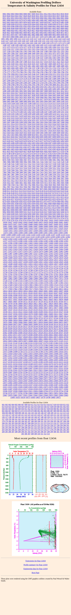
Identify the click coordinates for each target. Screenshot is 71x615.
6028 (21, 137)
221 (3, 425)
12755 (61, 270)
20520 (25, 333)
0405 (37, 20)
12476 (25, 251)
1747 (33, 68)
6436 (17, 149)
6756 (42, 154)
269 (22, 430)
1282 (46, 47)
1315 (4, 49)
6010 (33, 135)
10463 (66, 222)
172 (51, 419)
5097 (54, 101)
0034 (50, 16)
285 (6, 432)
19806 (10, 320)
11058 (35, 231)
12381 (25, 241)
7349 (42, 170)
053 (32, 409)
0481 (62, 22)
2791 (21, 85)
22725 (50, 372)
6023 (66, 135)
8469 (42, 206)
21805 (56, 352)
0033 (46, 16)
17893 (20, 289)
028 (19, 407)
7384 (4, 172)
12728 (35, 268)
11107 (53, 235)
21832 (25, 354)
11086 (30, 233)
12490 (15, 254)
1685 (46, 66)
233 (42, 425)
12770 (30, 272)
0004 (17, 14)
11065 (50, 231)
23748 (66, 391)
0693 (58, 28)
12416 (20, 245)
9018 (50, 210)
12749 (35, 270)
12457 (30, 249)
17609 (30, 287)
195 (55, 421)
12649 (15, 264)
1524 (13, 58)
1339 (13, 51)
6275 (33, 141)
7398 (17, 172)
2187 (50, 78)
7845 (54, 185)
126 (38, 415)
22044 (15, 360)
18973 (45, 306)
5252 (25, 120)
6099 (58, 137)
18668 (66, 299)
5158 (62, 108)
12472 (10, 251)
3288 (4, 91)
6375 (29, 147)
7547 (46, 174)
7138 (66, 162)
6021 (58, 135)
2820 (25, 87)
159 (9, 419)
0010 (37, 14)
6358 (8, 147)
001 (3, 405)
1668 (50, 64)
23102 (25, 383)
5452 (4, 135)
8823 (8, 210)
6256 (29, 141)
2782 (50, 83)
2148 (42, 74)
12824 (25, 277)
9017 (46, 210)
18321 (25, 295)
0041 (66, 16)
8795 (62, 208)
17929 (35, 289)
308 (32, 434)
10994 (66, 226)
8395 (37, 204)
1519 (58, 56)
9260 (50, 212)
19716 (40, 318)
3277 (25, 89)
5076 (37, 99)
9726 (37, 218)
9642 (50, 216)
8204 (25, 197)
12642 (45, 262)
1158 (3, 43)
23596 (5, 391)
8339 (29, 201)
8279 (4, 201)
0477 (50, 22)
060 (55, 409)
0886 (37, 35)
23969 (61, 395)
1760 (21, 70)
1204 (37, 45)
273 (35, 430)
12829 (50, 277)
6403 (13, 149)
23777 (15, 393)
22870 (50, 377)
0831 (50, 31)
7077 (37, 160)
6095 (42, 137)
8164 (37, 193)
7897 (8, 187)
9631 (33, 216)
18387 (10, 297)
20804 (20, 339)
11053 (15, 231)
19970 (66, 320)
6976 (4, 160)
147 (38, 417)
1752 (54, 68)
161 (16, 419)
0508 (8, 24)
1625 (4, 64)
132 (58, 415)
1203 (33, 45)
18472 (50, 297)
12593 (45, 256)
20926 (66, 339)
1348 (46, 51)
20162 (50, 327)
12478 (35, 251)
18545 (66, 297)
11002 (25, 229)
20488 (10, 333)
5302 (37, 122)
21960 (30, 358)
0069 (13, 20)
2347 (29, 83)
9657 (8, 218)
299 (51, 432)
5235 (21, 118)
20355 (40, 331)
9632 (37, 216)
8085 (54, 189)
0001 (4, 14)
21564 (35, 349)
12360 (57, 237)
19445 (10, 316)
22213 (61, 362)
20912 (50, 339)
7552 (58, 174)
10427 (46, 220)
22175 (30, 362)
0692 (54, 28)
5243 (54, 118)
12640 (35, 262)
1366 (13, 53)
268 (19, 430)
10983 (15, 226)
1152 (47, 41)
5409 (13, 131)
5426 (17, 133)
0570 (58, 24)
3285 (58, 89)
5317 (25, 124)
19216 (15, 312)
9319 (17, 216)
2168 (54, 76)
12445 (35, 247)
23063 (50, 381)
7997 (42, 187)
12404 (35, 243)
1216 (50, 45)
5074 (29, 99)
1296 (54, 47)
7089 (17, 162)
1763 (33, 70)
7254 (66, 168)
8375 (50, 201)
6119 (21, 139)
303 (64, 432)
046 (9, 409)
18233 (45, 293)
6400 (4, 149)
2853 (33, 87)
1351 (58, 51)
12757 (66, 270)
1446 (25, 53)
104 (35, 413)
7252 (58, 168)
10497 (50, 224)
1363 (66, 51)
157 (3, 419)
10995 (5, 229)
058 (48, 409)
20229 (25, 329)
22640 (45, 370)
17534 (66, 285)
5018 (21, 93)
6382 (37, 147)
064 (67, 409)
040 (58, 407)
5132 (50, 106)
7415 (42, 172)
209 (32, 423)
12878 (56, 277)
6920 (21, 158)
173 (55, 419)
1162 (19, 43)
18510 (61, 297)
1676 (13, 66)
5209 (50, 114)
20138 (30, 327)
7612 (12, 181)
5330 (13, 126)
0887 (42, 35)
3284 (54, 89)
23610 (25, 391)
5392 (37, 128)
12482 (56, 251)
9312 (66, 214)
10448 (30, 222)
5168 (37, 110)
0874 (4, 35)
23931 (25, 395)
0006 (25, 14)
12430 (10, 247)
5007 (42, 91)
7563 (17, 176)
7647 (62, 181)
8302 (21, 201)
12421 (45, 245)
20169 (56, 327)
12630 (50, 260)
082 (42, 411)
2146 (33, 74)
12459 (40, 249)
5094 (46, 101)
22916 (5, 379)
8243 (37, 199)
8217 (13, 199)
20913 (56, 339)
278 (51, 430)
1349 (50, 51)
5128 (37, 106)
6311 (66, 143)
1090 (66, 37)
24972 (58, 397)
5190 (58, 112)
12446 (40, 247)
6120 (25, 139)
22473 (66, 366)
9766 (37, 220)
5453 (8, 135)
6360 (17, 147)
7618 (29, 181)
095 (6, 413)
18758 (50, 302)
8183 (29, 195)
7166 (13, 166)
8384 (8, 204)
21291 (60, 343)
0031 (37, 16)
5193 (4, 114)
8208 (42, 197)
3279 (33, 89)
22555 (5, 370)
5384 (8, 128)
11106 (48, 235)
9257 (46, 212)
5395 (42, 128)
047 (13, 409)
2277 (46, 81)
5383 (4, 128)
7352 (46, 170)
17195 (40, 281)
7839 (50, 185)
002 (6, 405)
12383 (35, 241)
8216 (8, 199)
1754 (62, 68)
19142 (40, 310)
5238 (33, 118)
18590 (20, 299)
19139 (35, 310)
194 (51, 421)
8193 (54, 195)
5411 (21, 131)
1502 (66, 53)
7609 (66, 179)
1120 (47, 39)
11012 (45, 229)
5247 (4, 120)
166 (32, 419)
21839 (40, 354)
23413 (5, 387)
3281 (42, 89)
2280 (58, 81)
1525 (17, 58)
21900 (50, 356)
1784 (37, 72)
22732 (61, 372)
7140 (8, 164)
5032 (8, 95)
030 (26, 407)
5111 (38, 103)
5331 (17, 126)
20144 (35, 327)
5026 (50, 93)
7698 (66, 183)
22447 (61, 366)
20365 (50, 331)
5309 (66, 122)
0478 (54, 22)
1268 (58, 45)
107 (45, 413)
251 (32, 428)
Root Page (35, 573)
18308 (15, 295)
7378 (58, 170)
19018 (5, 308)
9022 (54, 210)
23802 (30, 393)
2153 (62, 74)
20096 (35, 324)
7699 (4, 185)
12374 (61, 239)
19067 (45, 308)
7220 (33, 168)
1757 (8, 70)
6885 (42, 156)
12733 (50, 268)
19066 (40, 308)
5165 (25, 110)
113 (64, 413)
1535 (33, 58)
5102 (5, 103)
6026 (13, 137)
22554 (66, 368)
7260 (13, 170)
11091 (45, 233)
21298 (5, 345)
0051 (4, 18)
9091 (66, 210)
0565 (37, 24)
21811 (66, 352)
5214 (4, 116)
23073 (5, 383)
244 (9, 428)
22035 (10, 360)
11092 (50, 233)
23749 (5, 393)
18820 (30, 304)
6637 (25, 151)
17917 (30, 289)
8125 (25, 191)
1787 (50, 72)
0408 (50, 20)
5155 (50, 108)
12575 (35, 256)
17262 (50, 281)
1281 (42, 47)
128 (45, 415)
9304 (50, 214)
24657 (38, 397)
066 (6, 411)
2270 (17, 81)
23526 (30, 389)
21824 (15, 354)
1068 (21, 37)
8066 (33, 189)
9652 (66, 216)
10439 (15, 222)
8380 (58, 201)
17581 (20, 287)
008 (26, 405)
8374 (46, 201)
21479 (35, 347)
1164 (27, 43)
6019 (50, 135)
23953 (50, 395)
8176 (8, 195)
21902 (56, 356)
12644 (56, 262)
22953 (25, 379)
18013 (61, 289)
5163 (17, 110)
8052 (21, 189)
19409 (50, 314)
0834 (62, 31)
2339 (62, 81)
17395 (61, 283)
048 (16, 409)
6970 (58, 158)
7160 (62, 164)
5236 (25, 118)
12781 (5, 274)
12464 (61, 249)
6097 (50, 137)
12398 (15, 243)
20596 (45, 335)
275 (42, 430)
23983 (66, 395)
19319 (55, 312)
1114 (23, 39)
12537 (35, 254)
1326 (42, 49)
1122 (56, 39)
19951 (56, 320)
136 (3, 417)
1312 (58, 47)
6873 (8, 156)
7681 (54, 183)
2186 (46, 78)
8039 (8, 189)
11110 (63, 235)
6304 (37, 143)
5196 (17, 114)
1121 (52, 39)
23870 (10, 395)
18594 (25, 299)
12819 (66, 274)
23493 (5, 389)
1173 (64, 43)
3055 (17, 89)
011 (32, 405)
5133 (54, 106)
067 (9, 411)
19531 (30, 316)
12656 (50, 264)
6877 (17, 156)
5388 (21, 128)
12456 (25, 249)
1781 (25, 72)
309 (35, 434)
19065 (35, 308)
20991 (35, 341)
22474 (5, 368)
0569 (54, 24)
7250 (50, 168)
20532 (45, 333)
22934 (15, 379)
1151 (43, 41)
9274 (66, 212)
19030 (10, 308)
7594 (13, 179)
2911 (46, 87)
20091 (30, 324)
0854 (42, 33)
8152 (21, 193)
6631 (4, 151)
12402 (30, 243)
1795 (8, 74)
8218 (17, 199)
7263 (25, 170)
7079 (46, 160)
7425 (50, 172)
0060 (42, 18)
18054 (25, 291)
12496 (25, 254)
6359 (13, 147)
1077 (37, 37)
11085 (25, 233)
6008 (29, 135)
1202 (29, 45)
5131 (46, 106)
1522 (4, 58)
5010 (54, 91)
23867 (5, 395)
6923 (33, 158)
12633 (66, 260)
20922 (61, 339)
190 (38, 421)
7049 (8, 160)
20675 (56, 337)
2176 (21, 78)
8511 (50, 208)
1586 (17, 62)
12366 (20, 239)
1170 (52, 43)
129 (48, 415)
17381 (50, 283)
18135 (20, 293)
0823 (25, 31)
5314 (12, 124)
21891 (45, 356)
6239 (25, 141)
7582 (54, 176)
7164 (4, 166)
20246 (35, 329)
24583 (33, 397)
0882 (33, 35)
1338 (8, 51)
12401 (25, 243)
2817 (13, 87)
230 (32, 425)
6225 (4, 141)
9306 (58, 214)
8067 (37, 189)
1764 (37, 70)
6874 (13, 156)
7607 (62, 179)
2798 (46, 85)
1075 (29, 37)
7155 (42, 164)
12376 (66, 239)
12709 (45, 266)
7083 (62, 160)
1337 (4, 51)
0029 (29, 16)
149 (45, 417)
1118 (39, 39)
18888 (20, 306)
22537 (56, 368)
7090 (21, 162)
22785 (61, 374)
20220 (15, 329)
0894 (58, 35)
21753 (30, 352)
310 (38, 434)
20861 (40, 339)
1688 (58, 66)
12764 (10, 272)
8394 (33, 204)
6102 (66, 137)
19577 (40, 316)
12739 (66, 268)
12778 (56, 272)
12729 (40, 268)
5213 (66, 114)
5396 (46, 128)
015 (45, 405)
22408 (35, 366)
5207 (42, 114)
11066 (55, 231)
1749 (42, 68)
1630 (13, 64)
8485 (13, 208)
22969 (40, 379)
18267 (55, 293)
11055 (25, 231)
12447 (45, 247)
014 (42, 405)
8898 (25, 210)
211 (38, 423)
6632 (8, 151)
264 (6, 430)
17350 (40, 283)
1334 (58, 49)
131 (54, 415)
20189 (5, 329)
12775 (45, 272)
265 (9, 430)
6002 (21, 135)
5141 (21, 108)
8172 (58, 193)
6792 (50, 154)
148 (42, 417)
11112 (3, 237)
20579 (25, 335)
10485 (25, 224)
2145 (29, 74)
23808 (35, 393)
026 (13, 407)
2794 (29, 85)
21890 (40, 356)
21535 (25, 349)
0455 (29, 22)
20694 (61, 337)
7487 (13, 174)
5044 (50, 95)
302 (61, 432)
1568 (8, 60)
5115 (54, 103)
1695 (17, 68)
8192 (50, 195)
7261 (17, 170)
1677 (17, 66)
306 (26, 434)
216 (54, 423)
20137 (25, 327)
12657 (56, 264)
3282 (46, 89)
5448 (54, 133)
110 (55, 413)
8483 (8, 208)
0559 (29, 24)
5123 (17, 106)
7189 (58, 166)
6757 (46, 154)
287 (13, 432)
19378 (30, 314)
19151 (45, 310)
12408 (50, 243)
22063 (30, 360)
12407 (45, 243)
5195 (13, 114)
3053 (8, 89)
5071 (17, 99)
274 (38, 430)
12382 (30, 241)
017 (51, 405)
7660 (17, 183)
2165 (42, 76)
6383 (42, 147)
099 (19, 413)
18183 (35, 293)
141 (19, 417)
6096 (46, 137)
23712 (50, 391)
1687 (54, 66)
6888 (50, 156)
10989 (45, 226)
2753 (37, 83)
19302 (45, 312)
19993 (15, 322)
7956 (25, 187)
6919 (17, 158)
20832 (25, 339)
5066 (66, 97)
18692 (10, 302)
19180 (60, 310)
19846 (25, 320)
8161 (25, 193)
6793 (54, 154)
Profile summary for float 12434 (35, 565)
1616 (37, 62)
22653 (56, 370)
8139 (54, 191)
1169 (47, 43)
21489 (50, 347)
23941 (30, 395)
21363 (30, 345)
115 (3, 415)
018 (54, 405)
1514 (37, 56)
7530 (29, 174)
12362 (67, 237)
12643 (50, 262)
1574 (33, 60)
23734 (60, 391)
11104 (38, 235)
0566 (41, 24)
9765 (33, 220)
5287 (8, 122)
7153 (33, 164)
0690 (46, 28)
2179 (29, 78)
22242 (20, 364)
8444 (8, 206)
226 (19, 425)
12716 (66, 266)
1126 (3, 41)
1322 (29, 49)
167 (35, 419)
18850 (56, 304)
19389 (35, 314)
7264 (29, 170)
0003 (13, 14)
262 (67, 428)
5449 (58, 133)
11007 (35, 229)
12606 (61, 256)
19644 (20, 318)
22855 (45, 377)
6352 (50, 145)
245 (13, 428)
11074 (65, 231)
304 (67, 432)
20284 (66, 329)
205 (19, 423)
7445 (62, 172)
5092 (37, 101)
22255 (35, 364)
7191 (66, 166)
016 (48, 405)
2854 (37, 87)
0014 (54, 14)
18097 (61, 291)
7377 (54, 170)
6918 (13, 158)
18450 (35, 297)
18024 (5, 291)
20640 (35, 337)
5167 (33, 110)
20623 (15, 337)
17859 (10, 289)
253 (38, 428)
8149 (13, 193)
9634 (42, 216)
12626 (30, 260)
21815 (5, 354)
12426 (61, 245)
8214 (66, 197)
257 (51, 428)
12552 (15, 256)
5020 (29, 93)
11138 (37, 237)
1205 (41, 45)
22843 (35, 377)
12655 (45, 264)
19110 (15, 310)
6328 (8, 145)
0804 (62, 28)
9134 (33, 212)
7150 (21, 164)
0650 (21, 28)
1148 (31, 41)
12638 (25, 262)
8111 (8, 191)
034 (38, 407)
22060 (25, 360)
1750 (46, 68)
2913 (54, 87)
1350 (54, 51)
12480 (45, 251)
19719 (45, 318)
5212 (62, 114)
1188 (4, 45)
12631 (56, 260)
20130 (66, 324)
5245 (62, 118)
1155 (60, 41)
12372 (50, 239)
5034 (17, 95)
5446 (46, 133)
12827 (40, 277)
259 (58, 428)
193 (48, 421)
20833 (30, 339)
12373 (56, 239)
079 (32, 411)
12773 (35, 272)
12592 (40, 256)
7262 (21, 170)
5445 (42, 133)
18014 (66, 289)
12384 (40, 241)
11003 (30, 229)
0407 (46, 20)
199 (67, 421)
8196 (62, 195)
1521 (66, 56)
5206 (37, 114)
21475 (30, 347)
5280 (50, 120)
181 (13, 421)
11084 (20, 233)
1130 (19, 41)
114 (67, 413)
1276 (21, 47)
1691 (66, 66)
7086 (8, 162)
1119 (43, 39)
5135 (62, 106)
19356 (15, 314)
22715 (30, 372)
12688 (5, 266)
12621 (5, 260)
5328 (4, 126)
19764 (5, 320)
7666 (33, 183)
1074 (25, 37)
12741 (5, 270)
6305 (42, 143)
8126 (29, 191)
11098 (8, 235)
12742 (10, 270)
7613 (17, 181)
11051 (10, 231)
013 (38, 405)
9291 (17, 214)
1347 (42, 51)
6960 (42, 158)
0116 (17, 20)
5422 (66, 131)
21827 (20, 354)
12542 (50, 254)
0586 (13, 26)
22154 (15, 362)
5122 (13, 106)
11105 (43, 235)
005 (16, 405)
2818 (17, 87)
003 (9, 405)
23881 (15, 395)
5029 (62, 93)
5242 (50, 118)
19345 (5, 314)
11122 (27, 237)
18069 (40, 291)
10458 (50, 222)
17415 (66, 283)
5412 (25, 131)
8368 (33, 201)
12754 (56, 270)
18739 (40, 302)
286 (9, 432)
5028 (58, 93)
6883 (33, 156)
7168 (21, 166)
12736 (61, 268)
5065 (62, 97)
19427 (61, 314)
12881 (5, 279)
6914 (62, 156)
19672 (25, 318)
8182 (25, 195)
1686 (50, 66)
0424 (13, 22)
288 (16, 432)
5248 (8, 120)
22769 (45, 374)
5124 (21, 106)
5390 (29, 128)
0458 (42, 22)
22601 (30, 370)
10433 (56, 220)
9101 (25, 212)
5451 (66, 133)
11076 (5, 233)
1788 (54, 72)
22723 (40, 372)
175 (61, 419)
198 (64, 421)
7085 (4, 162)
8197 (66, 195)
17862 (15, 289)
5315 (17, 124)
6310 (62, 143)
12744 (15, 270)
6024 (4, 137)
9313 (4, 216)
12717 (5, 268)
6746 (66, 151)
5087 (17, 101)
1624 (66, 62)
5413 (29, 131)
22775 (56, 374)
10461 (61, 222)
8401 (46, 204)
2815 (4, 87)
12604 (50, 256)
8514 (54, 208)
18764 (61, 302)
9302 (42, 214)
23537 (40, 389)
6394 (58, 147)
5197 (21, 114)
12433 (20, 247)
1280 (37, 47)
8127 (33, 191)
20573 (20, 335)
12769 (25, 272)
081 (38, 411)
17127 (10, 281)
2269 (13, 81)
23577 (61, 389)
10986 (30, 226)
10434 (61, 220)
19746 (61, 318)
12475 (20, 251)
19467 (15, 316)
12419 (35, 245)
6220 (54, 139)
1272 (4, 47)
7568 (29, 176)
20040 (45, 322)
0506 (66, 22)
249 (26, 428)
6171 (29, 139)
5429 (21, 133)
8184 (33, 195)
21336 (20, 345)
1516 (46, 56)
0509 (13, 24)
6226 (8, 141)
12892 (45, 279)
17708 (50, 287)
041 (61, 407)
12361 (62, 237)
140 (16, 417)
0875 (8, 35)
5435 (33, 133)
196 (58, 421)
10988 (40, 226)
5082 (62, 99)
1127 (7, 41)
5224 (42, 116)
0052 (8, 18)
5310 (4, 124)
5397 (50, 128)
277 (48, 430)
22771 (50, 374)
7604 (50, 179)
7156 (46, 164)
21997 (5, 360)
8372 (42, 201)
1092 (7, 39)
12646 (66, 262)
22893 (61, 377)
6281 (58, 141)
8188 (42, 195)
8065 (29, 189)
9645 (54, 216)
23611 (30, 391)
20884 (45, 339)
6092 (29, 137)
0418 (54, 20)
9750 (54, 218)
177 (67, 419)
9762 (21, 220)
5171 (50, 110)
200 (3, 423)
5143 (29, 108)
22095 (56, 360)
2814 (66, 85)
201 (6, 423)
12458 (35, 249)
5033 (13, 95)
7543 (37, 174)
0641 (54, 26)
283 (67, 430)
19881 (45, 320)
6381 (33, 147)
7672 (46, 183)
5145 (37, 108)
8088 (62, 189)
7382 (66, 170)
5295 (17, 122)
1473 (58, 53)
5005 (33, 91)
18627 (40, 299)
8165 (42, 193)
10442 (20, 222)
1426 (21, 53)
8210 (50, 197)
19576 (35, 316)
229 (29, 425)
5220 (25, 116)
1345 (33, 51)
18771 (66, 302)
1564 (58, 58)
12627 (35, 260)
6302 (29, 143)
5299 (25, 122)
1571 (21, 60)
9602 (25, 216)
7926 (17, 187)
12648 (10, 264)
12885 (25, 279)
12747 (25, 270)
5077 (42, 99)
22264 (45, 364)
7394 (13, 172)
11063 (45, 231)
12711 (50, 266)
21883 (30, 356)
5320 (37, 124)
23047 (25, 381)
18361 (50, 295)
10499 (56, 224)
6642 (46, 151)
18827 (45, 304)
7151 (25, 164)
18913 (25, 306)
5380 (62, 126)
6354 (58, 145)
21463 (20, 347)
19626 (10, 318)
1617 (42, 62)
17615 (35, 287)
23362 (45, 385)
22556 (10, 370)
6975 (66, 158)
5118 (62, 103)
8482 (4, 208)
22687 (10, 372)
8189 (46, 195)
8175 (4, 195)
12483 (61, 251)
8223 (21, 199)
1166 (35, 43)
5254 (29, 120)
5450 (62, 133)
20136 (20, 327)
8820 (4, 210)
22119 (66, 360)
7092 (25, 162)
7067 (25, 160)
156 (67, 417)
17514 (56, 285)
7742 (17, 185)
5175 (66, 110)
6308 (54, 143)
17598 (25, 287)
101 (26, 413)
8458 (25, 206)
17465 (30, 285)
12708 (40, 266)
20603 (56, 335)
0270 (21, 20)
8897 (21, 210)
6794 (58, 154)
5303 (42, 122)
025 (9, 407)
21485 (40, 347)
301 (58, 432)
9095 (13, 212)
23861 (66, 393)
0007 (29, 14)
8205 (29, 197)
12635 (10, 262)
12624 (20, 260)
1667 (46, 64)
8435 (66, 204)
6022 (62, 135)
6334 (17, 145)
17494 (50, 285)
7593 (8, 179)
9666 (25, 218)
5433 (25, 133)
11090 (40, 233)
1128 (11, 41)
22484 (15, 368)
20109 (50, 324)
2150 (50, 74)
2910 (42, 87)
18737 (35, 302)
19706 (35, 318)
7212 (8, 168)
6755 (37, 154)
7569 (33, 176)
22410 (40, 366)
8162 (29, 193)
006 (19, 405)
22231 (10, 364)
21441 (10, 347)
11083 (15, 233)
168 (38, 419)
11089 (35, 233)
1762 (29, 70)
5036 (25, 95)
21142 (15, 343)
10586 (66, 224)
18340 (40, 295)
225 (16, 425)
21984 (56, 358)
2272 (25, 81)
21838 (35, 354)
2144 (25, 74)
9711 (33, 218)
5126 (29, 106)
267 (16, 430)
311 (42, 434)
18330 (35, 295)
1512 (29, 56)
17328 (25, 283)
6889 (54, 156)
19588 (45, 316)
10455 (40, 222)
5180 (21, 112)
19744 (56, 318)
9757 (4, 220)
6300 (21, 143)
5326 (62, 124)
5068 (8, 99)
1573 (29, 60)
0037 (58, 16)
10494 (40, 224)
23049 (30, 381)
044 (3, 409)
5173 (58, 110)
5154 (46, 108)
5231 (4, 118)
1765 (42, 70)
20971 (25, 341)
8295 (17, 201)
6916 (4, 158)
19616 (5, 318)
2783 (54, 83)
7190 (62, 166)
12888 (35, 279)
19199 (5, 312)
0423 (8, 22)
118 (13, 415)
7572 (37, 176)
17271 (66, 281)
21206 (25, 343)
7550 (54, 174)
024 (6, 407)
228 (26, 425)
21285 (50, 343)
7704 (13, 185)
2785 (62, 83)
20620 (10, 337)
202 (9, 423)
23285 (10, 385)
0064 (58, 18)
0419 (58, 20)
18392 (15, 297)
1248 (54, 45)
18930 (35, 306)
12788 (40, 274)
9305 (54, 214)
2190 (62, 78)
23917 (20, 395)
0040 (62, 16)
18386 (5, 297)
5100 (62, 101)
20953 (10, 341)
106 (42, 413)
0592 (25, 26)
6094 (37, 137)
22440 (50, 366)
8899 (29, 210)
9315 (8, 216)
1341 (21, 51)
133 (61, 415)
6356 (66, 145)
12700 (20, 266)
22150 (10, 362)
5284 (66, 120)
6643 (50, 151)
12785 (25, 274)
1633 (25, 64)
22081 (45, 360)
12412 (5, 245)
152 (55, 417)
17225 (45, 281)
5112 (42, 103)
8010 (58, 187)
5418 (50, 131)
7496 (17, 174)
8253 (54, 199)
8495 (25, 208)
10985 (25, 226)
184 (22, 421)
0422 (4, 22)
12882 (10, 279)
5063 (54, 97)
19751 (66, 318)
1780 (21, 72)
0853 (37, 33)
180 (9, 421)
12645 (61, 262)
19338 (66, 312)
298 (48, 432)
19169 (50, 310)
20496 (20, 333)
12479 (40, 251)
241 (67, 425)
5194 (8, 114)
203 (13, 423)
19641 (15, 318)
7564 (21, 176)
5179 (17, 112)
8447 (13, 206)
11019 (65, 229)
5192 (66, 112)
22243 (25, 364)
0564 (33, 24)
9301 (37, 214)
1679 (25, 66)
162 (19, 419)
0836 (4, 33)
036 (45, 407)
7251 (54, 168)
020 (61, 405)
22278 (61, 364)
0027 (21, 16)
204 (16, 423)
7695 (62, 183)
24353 (18, 397)
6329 (13, 145)
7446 (66, 172)
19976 (5, 322)
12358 (52, 237)
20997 (40, 341)
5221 (29, 116)
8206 (33, 197)
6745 (62, 151)
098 (16, 413)
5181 (25, 112)
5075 (33, 99)
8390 (17, 204)
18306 (10, 295)
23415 (10, 387)
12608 (5, 258)
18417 (25, 297)
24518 (23, 397)
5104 (13, 103)
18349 (45, 295)
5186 (42, 112)
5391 (33, 128)
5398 (54, 128)
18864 (10, 306)
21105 (61, 341)
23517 (25, 389)
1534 (29, 58)
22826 (20, 377)
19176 (55, 310)
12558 (20, 256)
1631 (17, 64)
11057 (30, 231)
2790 (17, 85)
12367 (25, 239)
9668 (29, 218)
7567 (25, 176)
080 (35, 411)
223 (9, 425)
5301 (33, 122)
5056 (29, 97)
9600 (21, 216)
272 (32, 430)
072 (19, 411)
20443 (66, 331)
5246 (66, 118)
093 (67, 411)
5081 (58, 99)
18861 (66, 304)
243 (6, 428)
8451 (21, 206)
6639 (33, 151)
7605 (54, 179)
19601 (56, 316)
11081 (10, 233)
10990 (50, 226)
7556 (66, 174)
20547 (61, 333)
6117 (17, 139)
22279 (66, 364)
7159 (58, 164)
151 (51, 417)
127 (41, 415)
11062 (40, 231)
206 (22, 423)
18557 (10, 299)
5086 (13, 101)
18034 (15, 291)
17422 (5, 285)
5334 (29, 126)
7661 (21, 183)
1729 (25, 68)
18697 (15, 302)
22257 (40, 364)
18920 (30, 306)
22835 (30, 377)
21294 (65, 343)
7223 (46, 168)
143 (26, 417)
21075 (56, 341)
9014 (42, 210)
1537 (42, 58)
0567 (46, 24)
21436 (5, 347)
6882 (29, 156)
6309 (58, 143)
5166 (29, 110)
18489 (56, 297)
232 (38, 425)
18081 (45, 291)
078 (29, 411)
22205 (50, 362)
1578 (50, 60)
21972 (40, 358)
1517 (50, 56)
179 (6, 421)
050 (22, 409)
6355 (62, 145)
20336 (25, 331)
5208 (46, 114)
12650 (20, 264)
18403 (20, 297)
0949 (62, 35)
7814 (37, 185)
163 (22, 419)
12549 (66, 254)
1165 (31, 43)
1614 (29, 62)
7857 (66, 185)
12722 (10, 268)
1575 (37, 60)
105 (39, 413)
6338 (33, 145)
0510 (17, 24)
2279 (54, 81)
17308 (10, 283)
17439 (25, 285)
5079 (50, 99)
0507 (4, 24)
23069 (56, 381)
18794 (10, 304)
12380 (20, 241)
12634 (5, 262)
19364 (25, 314)
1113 (19, 39)
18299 (5, 295)
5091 (33, 101)
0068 (8, 20)
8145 (4, 193)
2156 (8, 76)
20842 (35, 339)
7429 (58, 172)
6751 (21, 154)
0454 (25, 22)
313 (48, 434)
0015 (58, 14)
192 (45, 421)
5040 (42, 95)
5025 (46, 93)
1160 (11, 43)
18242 (50, 293)
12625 (25, 260)
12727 (30, 268)
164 (26, 419)
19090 (66, 308)
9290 (13, 214)
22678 (5, 372)
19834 (15, 320)
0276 (25, 20)
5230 (66, 116)
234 (45, 425)
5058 (37, 97)
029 (22, 407)
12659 (66, 264)
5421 (62, 131)
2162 (29, 76)
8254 (58, 199)
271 (29, 430)
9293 (21, 214)
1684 (42, 66)
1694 (13, 68)
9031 (58, 210)
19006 (56, 306)
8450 (17, 206)
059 (51, 409)
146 (35, 417)
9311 (62, 214)
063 (64, 409)
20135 (15, 327)
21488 (45, 347)
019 (58, 405)
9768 (41, 220)
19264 (25, 312)
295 (38, 432)
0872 (62, 33)
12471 (5, 251)
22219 (5, 364)
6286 (13, 143)
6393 (54, 147)
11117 (13, 237)
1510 (21, 56)
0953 (66, 35)
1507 (13, 56)
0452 (17, 22)
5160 (4, 110)
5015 (8, 93)
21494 (56, 347)
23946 (45, 395)
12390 (61, 241)
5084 (4, 101)
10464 (5, 224)
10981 (5, 226)
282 (64, 430)
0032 (42, 16)
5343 (37, 126)
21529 (20, 349)
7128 (62, 162)
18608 (35, 299)
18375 (66, 295)
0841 (21, 33)
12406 (40, 243)
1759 (17, 70)
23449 (25, 387)
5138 (8, 108)
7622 (41, 181)
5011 (58, 91)
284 (3, 432)
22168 (25, 362)
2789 (13, 85)
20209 (10, 329)
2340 (66, 81)
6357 (4, 147)
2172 (4, 78)
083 (45, 411)
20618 (66, 335)
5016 (13, 93)
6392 (50, 147)
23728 (55, 391)
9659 (13, 218)
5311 (8, 124)
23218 (66, 383)
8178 (13, 195)
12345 (42, 237)
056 (42, 409)
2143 (21, 74)
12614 (35, 258)
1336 (66, 49)
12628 (40, 260)
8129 (37, 191)
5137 (4, 108)
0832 (54, 31)
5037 (29, 95)
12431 (15, 247)
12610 (15, 258)
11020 (5, 231)
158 (6, 419)
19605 (61, 316)
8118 (12, 191)
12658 (61, 264)
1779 (17, 72)
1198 (12, 45)
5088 (21, 101)
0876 (13, 35)
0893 (54, 35)
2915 (62, 87)
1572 (25, 60)
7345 (37, 170)
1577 (46, 60)
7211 (4, 168)
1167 (39, 43)
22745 (15, 374)
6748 (8, 154)
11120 (22, 237)
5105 (17, 103)
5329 (8, 126)
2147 (37, 74)
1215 (46, 45)
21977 (50, 358)
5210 (54, 114)
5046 (58, 95)
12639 (30, 262)
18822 (40, 304)
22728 (56, 372)
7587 (66, 176)
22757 (35, 374)
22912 (66, 377)
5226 (50, 116)
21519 (10, 349)
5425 (13, 133)
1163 (23, 43)
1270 (62, 45)
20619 (5, 337)
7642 (58, 181)
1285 (50, 47)
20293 (5, 331)
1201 (25, 45)
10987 (35, 226)
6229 (21, 141)
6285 (8, 143)
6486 (33, 149)
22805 (10, 377)
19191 (66, 310)
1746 (29, 68)
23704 (45, 391)
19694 (30, 318)
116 (6, 415)
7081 (54, 160)
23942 (35, 395)
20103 (40, 324)
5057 (33, 97)
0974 (4, 37)
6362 (25, 147)
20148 (40, 327)
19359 (20, 314)
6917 (8, 158)
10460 (56, 222)
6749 (13, 154)
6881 (25, 156)
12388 (56, 241)
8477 (58, 206)
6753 (29, 154)
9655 (4, 218)
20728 (15, 339)
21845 (50, 354)
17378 (45, 283)
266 (13, 430)
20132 (5, 327)
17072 (61, 279)
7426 (54, 172)
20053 (60, 322)
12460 (45, 249)
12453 (10, 249)
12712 (55, 266)
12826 (35, 277)
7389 (8, 172)
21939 (15, 358)
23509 (15, 389)
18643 (50, 299)
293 (32, 432)
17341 (35, 283)
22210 (56, 362)
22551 (61, 368)
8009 (54, 187)
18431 (30, 297)
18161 (25, 293)
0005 (21, 14)
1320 (21, 49)
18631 (45, 299)
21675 (5, 352)
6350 (46, 145)
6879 (21, 156)
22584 (25, 370)
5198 (25, 114)
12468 (66, 249)
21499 (61, 347)
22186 (40, 362)
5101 (66, 101)
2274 (33, 81)
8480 (62, 206)
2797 (42, 85)
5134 (58, 106)
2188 (54, 78)
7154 (37, 164)
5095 (50, 101)
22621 (40, 370)
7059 (17, 160)
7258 (8, 170)
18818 (25, 304)
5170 (46, 110)
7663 (25, 183)
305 (22, 434)
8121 (17, 191)
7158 (54, 164)
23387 (56, 385)
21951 (25, 358)
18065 (35, 291)
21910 (66, 356)
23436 (20, 387)
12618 (55, 258)
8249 (46, 199)
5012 (62, 91)
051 (26, 409)
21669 (61, 349)
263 (3, 430)
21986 (61, 358)
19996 (20, 322)
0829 (42, 31)
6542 (50, 149)
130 (51, 415)
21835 (30, 354)
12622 (10, 260)
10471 (15, 224)
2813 (62, 85)
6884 (37, 156)
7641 (54, 181)
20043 (50, 322)
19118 (20, 310)
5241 (46, 118)
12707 (35, 266)
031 (29, 407)
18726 (30, 302)
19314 (50, 312)
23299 (15, 385)
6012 (41, 135)
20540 (56, 333)
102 (29, 413)
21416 (55, 345)
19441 (66, 314)
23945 (40, 395)
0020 (8, 16)
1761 (25, 70)
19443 (5, 316)
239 (61, 425)
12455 (20, 249)
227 (22, 425)
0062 (50, 18)
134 (64, 415)
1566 (66, 58)
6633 (13, 151)
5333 (25, 126)
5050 (8, 97)
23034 (20, 381)
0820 (13, 31)
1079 (46, 37)
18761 (56, 302)
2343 (13, 83)
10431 (51, 220)
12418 (30, 245)
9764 (29, 220)
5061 (46, 97)
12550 (5, 256)
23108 (30, 383)
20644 (40, 337)
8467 (37, 206)
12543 (56, 254)
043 (67, 407)
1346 (37, 51)
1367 (17, 53)
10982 (10, 226)
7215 (21, 168)
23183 (50, 383)
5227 (54, 116)
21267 (40, 343)
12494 (20, 254)
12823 (20, 277)
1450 (37, 53)
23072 (66, 381)
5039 (37, 95)
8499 (37, 208)
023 (3, 407)
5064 (58, 97)
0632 (42, 26)
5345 (42, 126)
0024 (13, 16)
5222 (33, 116)
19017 (66, 306)
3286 (62, 89)
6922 (29, 158)
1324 (37, 49)
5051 (13, 97)
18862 (5, 306)
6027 (17, 137)
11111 (67, 235)
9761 (17, 220)
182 (16, 421)
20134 (10, 327)
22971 (45, 379)
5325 (58, 124)
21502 (5, 349)
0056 (25, 18)
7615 (25, 181)
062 (61, 409)
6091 (25, 137)
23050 (35, 381)
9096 (17, 212)
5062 (50, 97)
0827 (33, 31)
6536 (42, 149)
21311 (15, 345)
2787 (4, 85)
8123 (21, 191)
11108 (58, 235)
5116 (58, 103)
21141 (10, 343)
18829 (50, 304)
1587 (21, 62)
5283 (62, 120)
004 (13, 405)
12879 (61, 277)
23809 (40, 393)
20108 (45, 324)
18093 (56, 291)
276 (45, 430)
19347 (10, 314)
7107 (50, 162)
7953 (21, 187)
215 (51, 423)
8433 (62, 204)
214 (48, 423)
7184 (37, 166)
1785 (42, 72)
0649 (17, 28)
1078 (42, 37)
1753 (58, 68)
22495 (20, 368)
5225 (46, 116)
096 (10, 413)
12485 (5, 254)
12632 (61, 260)
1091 (3, 39)
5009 (50, 91)
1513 (33, 56)
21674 (66, 349)
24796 (48, 397)
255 (45, 428)
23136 (40, 383)
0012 (46, 14)
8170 (54, 193)
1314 (66, 47)
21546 (30, 349)
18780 (5, 304)
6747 (4, 154)
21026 (45, 341)
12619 (60, 258)
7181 (25, 166)
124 (32, 415)
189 (35, 421)
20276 (61, 329)
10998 (20, 229)
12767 (15, 272)
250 (29, 428)
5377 (54, 126)
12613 (30, 258)
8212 (58, 197)
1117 (35, 39)
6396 (62, 147)
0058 (33, 18)
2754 (42, 83)
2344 (17, 83)
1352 (62, 51)
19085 (61, 308)
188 (32, 421)
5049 (4, 97)
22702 (20, 372)
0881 (29, 35)
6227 (13, 141)
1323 (33, 49)
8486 (17, 208)
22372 (25, 366)
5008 (46, 91)
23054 (40, 381)
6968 (54, 158)
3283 (50, 89)
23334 (25, 385)
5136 (66, 106)
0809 (8, 31)
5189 (54, 112)
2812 (58, 85)
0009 (33, 14)
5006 (37, 91)
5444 (37, 133)
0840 (17, 33)
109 (51, 413)
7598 (29, 179)
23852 (56, 393)
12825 (30, 277)
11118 (18, 237)
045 (6, 409)
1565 (62, 58)
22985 (66, 379)
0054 (17, 18)
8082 (50, 189)
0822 (21, 31)
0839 (13, 33)
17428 (10, 285)
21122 (5, 343)
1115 (27, 39)
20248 (40, 329)
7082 (58, 160)
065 (3, 411)
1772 (66, 70)
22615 (35, 370)
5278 (42, 120)
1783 (33, 72)
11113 (8, 237)
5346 (46, 126)
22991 (5, 381)
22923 (10, 379)
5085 (8, 101)
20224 (20, 329)
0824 (29, 31)
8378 (54, 201)
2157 (13, 76)
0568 (50, 24)
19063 (30, 308)
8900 (33, 210)
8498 (33, 208)
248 (22, 428)
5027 (54, 93)
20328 (10, 331)
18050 (20, 291)
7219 (29, 168)
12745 (20, 270)
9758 (8, 220)
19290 (35, 312)
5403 (8, 131)
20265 (45, 329)
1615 (33, 62)
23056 (45, 381)
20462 (5, 333)
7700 (8, 185)
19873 (30, 320)
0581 (66, 24)
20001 (25, 322)
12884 (20, 279)
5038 (33, 95)
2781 (46, 83)
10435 (66, 220)
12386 (50, 241)
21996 (66, 358)
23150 (45, 383)
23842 (45, 393)
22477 (10, 368)
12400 (20, 243)
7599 (33, 179)
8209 (46, 197)
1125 (68, 39)
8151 (17, 193)
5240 (42, 118)
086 (48, 411)
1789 (58, 72)
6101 (62, 137)
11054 (20, 231)
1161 (15, 43)
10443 (25, 222)
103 (32, 413)
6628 (58, 149)
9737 (41, 218)
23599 (15, 391)
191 (42, 421)
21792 (45, 352)
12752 (50, 270)
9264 (54, 212)
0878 (21, 35)
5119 (66, 103)
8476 (54, 206)
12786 (30, 274)
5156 (54, 108)
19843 (20, 320)
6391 (46, 147)
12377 (5, 241)
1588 (25, 62)
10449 (35, 222)
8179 (17, 195)
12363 (5, 239)
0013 (50, 14)
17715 (56, 287)
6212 (41, 139)
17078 (66, 279)
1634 (29, 64)
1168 (43, 43)
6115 (12, 139)
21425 (60, 345)
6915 (66, 156)
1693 (8, 68)
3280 (37, 89)
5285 (4, 122)
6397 (66, 147)
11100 (18, 235)
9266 (62, 212)
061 (58, 409)
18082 (50, 291)
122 (25, 415)
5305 (50, 122)
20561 (5, 335)
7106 (46, 162)
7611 (8, 181)
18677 (5, 302)
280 (58, 430)
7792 (29, 185)
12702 (30, 266)
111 (58, 413)
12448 (50, 247)
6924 (37, 158)
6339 (37, 145)
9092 (4, 212)
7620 (37, 181)
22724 (45, 372)
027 (16, 407)
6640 (37, 151)
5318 (29, 124)
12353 (47, 237)
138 (9, 417)
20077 (20, 324)
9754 (62, 218)
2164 (37, 76)
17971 (45, 289)
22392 (30, 366)
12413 (10, 245)
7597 (25, 179)
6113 (8, 139)
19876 (40, 320)
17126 (5, 281)
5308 (62, 122)
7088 (13, 162)
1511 (25, 56)
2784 (58, 83)
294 (35, 432)
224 (13, 425)
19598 (50, 316)
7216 (25, 168)
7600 (37, 179)
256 (48, 428)
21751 (25, 352)
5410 (17, 131)
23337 (30, 385)
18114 (15, 293)
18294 (66, 293)
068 (13, 411)
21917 (5, 358)
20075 (15, 324)
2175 (17, 78)
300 (55, 432)
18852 (61, 304)
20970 (20, 341)
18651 (56, 299)
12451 (66, 247)
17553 (10, 287)
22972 (50, 379)
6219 (50, 139)
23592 (66, 389)
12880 (66, 277)
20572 (15, 335)
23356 (40, 385)
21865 (5, 356)
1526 (21, 58)
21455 (15, 347)
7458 (4, 174)
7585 (58, 176)
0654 (33, 28)
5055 (25, 97)
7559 (13, 176)
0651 (25, 28)
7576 (46, 176)
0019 (4, 16)
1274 (13, 47)
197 (61, 421)
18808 (20, 304)
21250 (35, 343)
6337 (29, 145)
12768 (20, 272)
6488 (37, 149)
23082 (10, 383)
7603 (46, 179)
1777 (8, 72)
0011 (41, 14)
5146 (42, 108)
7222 (41, 168)
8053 (25, 189)
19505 (20, 316)
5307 (58, 122)
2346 (25, 83)
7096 (33, 162)
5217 (17, 116)
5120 (4, 106)
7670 (42, 183)
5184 (37, 112)
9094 (8, 212)
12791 (50, 274)
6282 (62, 141)
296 (42, 432)
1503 (4, 56)
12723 (15, 268)
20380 (61, 331)
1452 (46, 53)
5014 (4, 93)
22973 (56, 379)
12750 (40, 270)
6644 (54, 151)
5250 (17, 120)
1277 (25, 47)
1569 (13, 60)
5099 (58, 101)
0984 (13, 37)
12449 (56, 247)
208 (29, 423)
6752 (25, 154)
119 (16, 415)
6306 (46, 143)
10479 (20, 224)
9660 (17, 218)
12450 (61, 247)
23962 (56, 395)
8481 (66, 206)
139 (13, 417)
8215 (4, 199)
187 (29, 421)
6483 (21, 149)
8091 (66, 189)
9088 (62, 210)
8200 (13, 197)
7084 (66, 160)
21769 (35, 352)
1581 (62, 60)
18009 (56, 289)
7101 (37, 162)
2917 (4, 89)
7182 (29, 166)
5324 (54, 124)
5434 (29, 133)
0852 (33, 33)
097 (13, 413)
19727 (50, 318)
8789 (58, 208)
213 (45, 423)
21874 (15, 356)
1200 (21, 45)
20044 (55, 322)
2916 (66, 87)
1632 (21, 64)
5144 (33, 108)
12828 (45, 277)
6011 (37, 135)
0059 (37, 18)
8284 (13, 201)
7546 (42, 174)
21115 (66, 341)
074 (26, 411)
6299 (17, 143)
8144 (66, 191)
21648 (45, 349)
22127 (5, 362)
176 (64, 419)
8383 (4, 204)
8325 (25, 201)
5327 (66, 124)
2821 (29, 87)
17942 (40, 289)
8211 (54, 197)
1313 (62, 47)
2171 (66, 76)
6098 (54, 137)
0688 (37, 28)
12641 (40, 262)
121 (22, 415)
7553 (62, 174)
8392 (25, 204)
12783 (15, 274)
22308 (15, 366)
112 (61, 413)
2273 (29, 81)
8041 (13, 189)
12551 (10, 256)
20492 (15, 333)
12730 (45, 268)
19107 (10, 310)
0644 (66, 26)
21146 (20, 343)
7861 (4, 187)
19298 (40, 312)
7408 (33, 172)
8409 (58, 204)
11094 (60, 233)
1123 (60, 39)
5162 (13, 110)
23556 (50, 389)
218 (61, 423)
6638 (29, 151)
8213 (62, 197)
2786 (66, 83)
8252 (50, 199)
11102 (28, 235)
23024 (10, 381)
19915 (50, 320)
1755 (66, 68)
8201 (17, 197)
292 (29, 432)
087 (51, 411)
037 (48, 407)
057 (45, 409)
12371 (45, 239)
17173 (30, 281)
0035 (54, 16)
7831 (42, 185)
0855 (46, 33)
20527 (35, 333)
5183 (33, 112)
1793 (4, 74)
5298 (21, 122)
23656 (35, 391)
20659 (45, 337)
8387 (13, 204)
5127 (33, 106)
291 (26, 432)
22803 (5, 377)
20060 (10, 324)
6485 (29, 149)
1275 (17, 47)
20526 (30, 333)
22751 (20, 374)
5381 (66, 126)
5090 (29, 101)
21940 (20, 358)
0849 (25, 33)
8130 (41, 191)
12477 (30, 251)
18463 (45, 297)
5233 (13, 118)
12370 (40, 239)
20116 (61, 324)
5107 (25, 103)
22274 (56, 364)
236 (51, 425)
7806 (33, 185)
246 (16, 428)
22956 (30, 379)
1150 (39, 41)
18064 (30, 291)
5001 (17, 91)
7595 (17, 179)
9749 (50, 218)
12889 (40, 279)
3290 (13, 91)
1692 (4, 68)
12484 (66, 251)
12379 (15, 241)
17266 (56, 281)
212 (42, 423)
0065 (62, 18)
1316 (8, 49)
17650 (40, 287)
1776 (4, 72)
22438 (45, 366)
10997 (15, 229)
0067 (4, 20)
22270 (50, 364)
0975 (8, 37)
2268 (8, 81)
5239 (37, 118)
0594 (33, 26)
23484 (61, 387)
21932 (10, 358)
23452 (30, 387)
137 (6, 417)
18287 (60, 293)
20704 (5, 339)
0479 (58, 22)
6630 (66, 149)
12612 (25, 258)
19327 (60, 312)
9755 (66, 218)
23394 (61, 385)
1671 (62, 64)
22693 (15, 372)
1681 (29, 66)
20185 (66, 327)
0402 (29, 20)
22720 (35, 372)
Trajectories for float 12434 (35, 561)
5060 (42, 97)
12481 (50, 251)
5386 (17, 128)
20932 (5, 341)
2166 (46, 76)
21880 (25, 356)
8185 (37, 195)
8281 (8, 201)
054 (35, 409)
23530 (35, 389)
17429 (15, 285)
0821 (17, 31)
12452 (5, 249)
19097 (5, 310)
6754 (33, 154)
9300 (33, 214)
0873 (66, 33)
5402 (4, 131)
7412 (37, 172)
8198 (4, 197)
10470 (10, 224)
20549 (66, 333)
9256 (42, 212)
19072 (50, 308)
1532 (25, 58)
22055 (20, 360)
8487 (21, 208)
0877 (17, 35)
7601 (42, 179)
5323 (50, 124)
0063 (54, 18)
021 (64, 405)
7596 (21, 179)
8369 (37, 201)
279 (55, 430)
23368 (50, 385)
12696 (15, 266)
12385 (45, 241)
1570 (17, 60)
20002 (30, 322)
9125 (29, 212)
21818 (10, 354)
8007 (50, 187)
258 (55, 428)
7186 (46, 166)
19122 (25, 310)
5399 (58, 128)
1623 (62, 62)
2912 (50, 87)
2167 (50, 76)
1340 (17, 51)
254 (42, 428)
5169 (42, 110)
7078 (42, 160)
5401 (66, 128)
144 (29, 417)
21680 (10, 352)
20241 (30, 329)
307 (29, 434)
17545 (5, 287)
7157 (50, 164)
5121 (8, 106)
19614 (66, 316)
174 (58, 419)
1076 (33, 37)
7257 (4, 170)
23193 (61, 383)
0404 (33, 20)
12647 (5, 264)
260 (61, 428)
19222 (20, 312)
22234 (15, 364)
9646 (58, 216)
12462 (56, 249)
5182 (29, 112)
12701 (25, 266)
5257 (37, 120)
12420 (40, 245)
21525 (15, 349)
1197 (8, 45)
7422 (46, 172)
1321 (25, 49)
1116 (31, 39)
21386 (45, 345)
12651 (25, 264)
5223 (37, 116)
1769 (58, 70)
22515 (40, 368)
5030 (66, 93)
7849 (58, 185)
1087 (54, 37)
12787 (35, 274)
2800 (54, 85)
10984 (20, 226)
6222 (58, 139)
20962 (15, 341)
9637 (46, 216)
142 (22, 417)
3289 (8, 91)
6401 (8, 149)
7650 (4, 183)
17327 (20, 283)
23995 (12, 397)
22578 (20, 370)
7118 (58, 162)
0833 (58, 31)
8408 (54, 204)
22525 (50, 368)
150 (48, 417)
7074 (33, 160)
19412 (56, 314)
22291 (5, 366)
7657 (13, 183)
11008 (40, 229)
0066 (66, 18)
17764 (66, 287)
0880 (25, 35)
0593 (29, 26)
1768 (54, 70)
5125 (25, 106)
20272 (56, 329)
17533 (61, 285)
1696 (21, 68)
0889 (50, 35)
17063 (56, 279)
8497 (29, 208)
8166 (46, 193)
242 (3, 428)
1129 (15, 41)
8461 (29, 206)
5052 (17, 97)
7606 (58, 179)
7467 (8, 174)
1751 (50, 68)
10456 (45, 222)
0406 (41, 20)
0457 (37, 22)
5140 (17, 108)
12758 (5, 272)
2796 (37, 85)
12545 (61, 254)
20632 (30, 337)
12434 (25, 247)
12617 (50, 258)
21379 (40, 345)
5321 (41, 124)
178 (3, 421)
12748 (30, 270)
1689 (62, 66)
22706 (25, 372)
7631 (46, 181)
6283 (66, 141)
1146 (23, 41)
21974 (45, 358)
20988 (30, 341)
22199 (45, 362)
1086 (50, 37)
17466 (35, 285)
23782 (20, 393)
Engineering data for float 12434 (35, 569)
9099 (21, 212)
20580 (30, 335)
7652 (8, 183)
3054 (13, 89)
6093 (33, 137)
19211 (10, 312)
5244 (58, 118)
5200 (33, 114)
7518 (25, 174)
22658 (61, 370)
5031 (4, 95)
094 (3, 413)
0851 (29, 33)
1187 (68, 43)
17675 (45, 287)
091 (61, 411)
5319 (33, 124)
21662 (50, 349)
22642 (50, 370)
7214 (17, 168)
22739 (66, 372)
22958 (35, 379)
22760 (40, 374)
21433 (66, 345)
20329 (15, 331)
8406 (50, 204)
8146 (8, 193)
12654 (40, 264)
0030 (33, 16)
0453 (21, 22)
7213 (12, 168)
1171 (56, 43)
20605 (61, 335)
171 (48, 419)
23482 (56, 387)
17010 (50, 279)
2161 (25, 76)
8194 (58, 195)
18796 (15, 304)
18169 (30, 293)
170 (45, 419)
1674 (8, 66)
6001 (17, 135)
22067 (35, 360)
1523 (8, 58)
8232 (29, 199)
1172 (60, 43)
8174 (66, 193)
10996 (10, 229)
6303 (33, 143)
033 (35, 407)
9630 (29, 216)
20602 (50, 335)
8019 (62, 187)
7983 (37, 187)
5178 (13, 112)
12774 (40, 272)
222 (6, 425)
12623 (15, 260)
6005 (25, 135)
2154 (66, 74)
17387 (56, 283)
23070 (61, 381)
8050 (17, 189)
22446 (56, 366)
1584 (8, 62)
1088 (58, 37)
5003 (25, 91)
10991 (56, 226)
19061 (25, 308)
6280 (54, 141)
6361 (21, 147)
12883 (15, 279)
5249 (13, 120)
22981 (61, 379)
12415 (15, 245)
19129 (30, 310)
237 (55, 425)
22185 (35, 362)
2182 (42, 78)
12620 (66, 258)
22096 (61, 360)
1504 (8, 56)
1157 (68, 41)
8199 (8, 197)
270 (26, 430)
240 (64, 425)
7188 (54, 166)
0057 (29, 18)
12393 (66, 241)
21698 (15, 352)
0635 (46, 26)
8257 (62, 199)
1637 (37, 64)
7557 (4, 176)
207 (26, 423)
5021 (33, 93)
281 (61, 430)
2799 (50, 85)
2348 (33, 83)
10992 (61, 226)
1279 (33, 47)
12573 (30, 256)
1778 (13, 72)
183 (19, 421)
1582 (66, 60)
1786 (46, 72)
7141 (13, 164)
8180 (21, 195)
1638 (42, 64)
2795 (33, 85)
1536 (37, 58)
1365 (8, 53)
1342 (25, 51)
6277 (42, 141)
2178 (25, 78)
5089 (25, 101)
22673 (66, 370)
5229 (62, 116)
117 (9, 415)
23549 (45, 389)
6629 (62, 149)
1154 (56, 41)
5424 (8, 133)
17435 (20, 285)
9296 (29, 214)
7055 (13, 160)
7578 (50, 176)
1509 (17, 56)
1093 (11, 39)
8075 (42, 189)
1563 (54, 58)
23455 (35, 387)
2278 (50, 81)
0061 (46, 18)
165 (29, 419)
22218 (66, 362)
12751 (45, 270)
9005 (37, 210)
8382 (66, 201)
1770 (62, 70)
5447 (50, 133)
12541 (45, 254)
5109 (34, 103)
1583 (4, 62)
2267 (4, 81)
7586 (62, 176)
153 (58, 417)
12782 (10, 274)
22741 (5, 374)
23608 (20, 391)
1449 (33, 53)
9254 (37, 212)
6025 (8, 137)
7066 (21, 160)
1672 (66, 64)
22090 (50, 360)
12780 (66, 272)
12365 (15, 239)
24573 (28, 397)
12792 (56, 274)
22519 (45, 368)
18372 (61, 295)
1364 (4, 53)
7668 (37, 183)
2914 (58, 87)
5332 (21, 126)
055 (38, 409)
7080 (50, 160)
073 (22, 411)
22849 (40, 377)
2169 (58, 76)
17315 (15, 283)
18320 (20, 295)
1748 (37, 68)
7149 (17, 164)
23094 (15, 383)
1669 (54, 64)
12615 (40, 258)
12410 (61, 243)
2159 (21, 76)
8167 (50, 193)
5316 (21, 124)
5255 (33, 120)
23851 (50, 393)
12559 (25, 256)
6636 (21, 151)
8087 (58, 189)
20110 (56, 324)
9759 (12, 220)
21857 (61, 354)
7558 (8, 176)
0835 (66, 31)
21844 (45, 354)
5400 (62, 128)
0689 (42, 28)
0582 (4, 26)
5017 (17, 93)
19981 (10, 322)
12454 (15, 249)
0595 (37, 26)
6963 (46, 158)
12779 (61, 272)
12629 (45, 260)
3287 (66, 89)
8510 (46, 208)
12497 (30, 254)
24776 (43, 397)
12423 (50, 245)
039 (55, 407)
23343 (35, 385)
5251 (21, 120)
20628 (25, 337)
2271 (21, 81)
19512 (25, 316)
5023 (37, 93)
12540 (40, 254)
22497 (30, 368)
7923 (13, 187)
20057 (66, 322)
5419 (54, 131)
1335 (62, 49)
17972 (50, 289)
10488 (30, 224)
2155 (4, 76)
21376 (35, 345)
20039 (40, 322)
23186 (56, 383)
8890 (13, 210)
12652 (30, 264)
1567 (4, 60)
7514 (21, 174)
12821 (10, 277)
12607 (66, 256)
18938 (40, 306)
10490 (35, 224)
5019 (25, 93)
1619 (50, 62)
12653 (35, 264)
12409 (56, 243)
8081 (46, 189)
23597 (10, 391)
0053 (13, 18)
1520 (62, 56)
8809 (66, 208)
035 (42, 407)
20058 (5, 324)
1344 (29, 51)
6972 (62, 158)
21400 (50, 345)
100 (22, 413)
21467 (25, 347)
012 (35, 405)
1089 (62, 37)
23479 (50, 387)
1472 (54, 53)
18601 (30, 299)
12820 (5, 277)
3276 (21, 89)
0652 (29, 28)
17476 (45, 285)
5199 (29, 114)
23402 (66, 385)
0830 (46, 31)
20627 (20, 337)
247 (19, 428)
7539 (33, 174)
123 (29, 415)
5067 (4, 99)
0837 (8, 33)
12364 (10, 239)
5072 (21, 99)
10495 (45, 224)
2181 (37, 78)
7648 (66, 181)
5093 (42, 101)
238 (58, 425)
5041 (46, 95)
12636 (15, 262)
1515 (41, 56)
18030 (10, 291)
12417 (25, 245)
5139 (13, 108)
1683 (37, 66)
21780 (40, 352)
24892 (53, 397)
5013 (66, 91)
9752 (58, 218)
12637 (20, 262)
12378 (10, 241)
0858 (58, 33)
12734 (56, 268)
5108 (29, 103)
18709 (20, 302)
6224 (66, 139)
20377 (56, 331)
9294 (25, 214)
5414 (33, 131)
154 (61, 417)
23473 (45, 387)
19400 (40, 314)
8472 (46, 206)
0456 (33, 22)
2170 (62, 76)
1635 (33, 64)
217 (58, 423)
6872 (4, 156)
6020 (54, 135)
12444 (30, 247)
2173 (8, 78)
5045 (54, 95)
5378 (58, 126)
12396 (10, 243)
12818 (61, 274)
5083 (66, 99)
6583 (54, 149)
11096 (65, 233)
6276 (37, 141)
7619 (33, 181)
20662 (50, 337)
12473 (15, 251)
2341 (4, 83)
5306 (54, 122)
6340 (42, 145)
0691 (50, 28)
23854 (61, 393)
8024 (66, 187)
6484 (25, 149)
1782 (29, 72)
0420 (62, 20)
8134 (46, 191)
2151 (54, 74)
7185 (42, 166)
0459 (46, 22)
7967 (29, 187)
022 (67, 405)
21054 (50, 341)
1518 (54, 56)
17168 (25, 281)
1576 (42, 60)
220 (67, 423)
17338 (30, 283)
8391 (21, 204)
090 (58, 411)
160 (13, 419)
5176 (4, 112)
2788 (8, 85)
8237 (33, 199)
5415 (37, 131)
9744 (46, 218)
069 (16, 411)
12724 (20, 268)
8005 (46, 187)
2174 (13, 78)
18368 (56, 295)
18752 (45, 302)
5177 (8, 112)
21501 (66, 347)
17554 (15, 287)
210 (35, 423)
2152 (58, 74)
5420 (58, 131)
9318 (13, 216)
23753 (10, 393)
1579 (54, 60)
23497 (10, 389)
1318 (17, 49)
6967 (50, 158)
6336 (25, 145)
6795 (62, 154)
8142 (58, 191)
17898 (25, 289)
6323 (4, 145)
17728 (61, 287)
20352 (35, 331)
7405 (29, 172)
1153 (52, 41)
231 (35, 425)
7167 (17, 166)
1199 (17, 45)
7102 (42, 162)
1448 (29, 53)
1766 (46, 70)
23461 (40, 387)
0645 (4, 28)
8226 (25, 199)
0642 (58, 26)
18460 (40, 297)
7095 (29, 162)
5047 (62, 95)
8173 (62, 193)
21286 (55, 343)
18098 (66, 291)
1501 (62, 53)
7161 (66, 164)
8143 (62, 191)
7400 (21, 172)
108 (48, 413)
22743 (10, 374)
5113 (46, 103)
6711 (58, 151)
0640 (50, 26)
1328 (50, 49)
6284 (4, 143)
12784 (20, 274)
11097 (3, 235)
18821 (35, 304)
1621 (54, 62)
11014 (50, 229)
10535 (61, 224)
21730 (20, 352)
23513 (20, 389)
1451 (42, 53)
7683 (58, 183)
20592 (40, 335)
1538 (46, 58)
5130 (42, 106)
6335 (21, 145)
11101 (23, 235)
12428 (66, 245)
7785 (25, 185)
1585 (13, 62)
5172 (54, 110)
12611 (20, 258)
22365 (20, 366)
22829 (25, 377)
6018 (46, 135)
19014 (61, 306)
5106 (21, 103)
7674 (50, 183)
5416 (41, 131)
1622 (58, 62)
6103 (4, 139)
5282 (58, 120)
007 (22, 405)
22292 (10, 366)
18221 (40, 293)
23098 (20, 383)
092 (64, 411)
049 (19, 409)
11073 (60, 231)
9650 (62, 216)
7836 (46, 185)
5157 (58, 108)
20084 (25, 324)
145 (32, 417)
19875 (35, 320)
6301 (25, 143)
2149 (46, 74)
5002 (21, 91)
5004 (29, 91)
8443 (4, 206)
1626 (8, 64)
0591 (21, 26)
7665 (29, 183)
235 (48, 425)
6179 (37, 139)
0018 (66, 14)
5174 (62, 110)
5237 (29, 118)
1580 (58, 60)
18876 (15, 306)
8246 (42, 199)
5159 (66, 108)
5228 (58, 116)
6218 (46, 139)
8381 (62, 201)
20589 (35, 335)
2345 (21, 83)
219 (64, 423)
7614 (21, 181)
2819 (21, 87)
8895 (17, 210)
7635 (50, 181)
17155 (20, 281)
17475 (40, 285)
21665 (56, 349)
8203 (21, 197)
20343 (30, 331)
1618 (46, 62)
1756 (4, 70)
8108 (4, 191)
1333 (54, 49)
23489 (66, 387)
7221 (37, 168)
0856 (50, 33)
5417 (46, 131)
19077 (56, 308)
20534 (50, 333)
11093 (55, 233)
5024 (42, 93)
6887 (46, 156)
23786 (25, 393)
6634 (17, 151)
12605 (56, 256)
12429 (5, 247)
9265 (58, 212)
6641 (42, 151)
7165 (8, 166)
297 (45, 432)
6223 (62, 139)
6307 (50, 143)
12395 (5, 243)
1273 (8, 47)
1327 (46, 49)
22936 (20, 379)
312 (45, 434)
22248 (30, 364)
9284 (8, 214)
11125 (32, 237)
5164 (21, 110)
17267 (61, 281)
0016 (62, 14)
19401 (45, 314)
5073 (25, 99)
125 (35, 415)
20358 (45, 331)
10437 (10, 222)
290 (22, 432)
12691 (10, 266)
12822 (15, 277)
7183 (33, 166)
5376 (50, 126)
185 (26, 421)
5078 (46, 99)
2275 (37, 81)
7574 (42, 176)
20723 (10, 339)
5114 (50, 103)
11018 (60, 229)
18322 (30, 295)
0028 (25, 16)
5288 (13, 122)
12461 (50, 249)
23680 (40, 391)
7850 (62, 185)
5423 (4, 133)
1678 (21, 66)
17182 (35, 281)
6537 (46, 149)
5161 (8, 110)
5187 (46, 112)
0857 (54, 33)
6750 (17, 154)
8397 (42, 204)
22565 (15, 370)
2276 (42, 81)
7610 (4, 181)
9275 (4, 214)
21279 (45, 343)
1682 (33, 66)
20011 (35, 322)
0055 (21, 18)
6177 (33, 139)
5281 (54, 120)
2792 (25, 85)
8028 (4, 189)
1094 (15, 39)
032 (32, 407)
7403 (25, 172)
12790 (45, 274)
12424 (56, 245)
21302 (10, 345)
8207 (37, 197)
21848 (56, 354)
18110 (10, 293)
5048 (66, 95)
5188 (50, 112)
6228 (17, 141)
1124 (64, 39)
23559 (56, 389)
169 (42, 419)
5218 (21, 116)
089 (55, 411)
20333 (20, 331)
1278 (29, 47)
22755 (30, 374)
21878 (20, 356)
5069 (13, 99)
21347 (25, 345)
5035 (21, 95)
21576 (40, 349)
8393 (29, 204)
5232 (8, 118)
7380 (62, 170)
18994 (50, 306)
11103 (33, 235)
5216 (13, 116)
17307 (5, 283)
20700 (66, 337)
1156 (64, 41)
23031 (15, 381)
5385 (13, 128)
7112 (54, 162)
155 (64, 417)
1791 (66, 72)
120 (19, 415)
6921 (25, 158)
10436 (5, 222)
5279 (46, 120)
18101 (5, 293)
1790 (62, 72)
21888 (35, 356)
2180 (33, 78)
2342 (8, 83)
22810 (15, 377)
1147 (27, 41)
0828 (37, 31)
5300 (29, 122)
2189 (58, 78)
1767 (50, 70)
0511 (21, 24)
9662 (21, 218)
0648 (13, 28)
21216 (30, 343)
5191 (62, 112)
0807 (4, 31)
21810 (61, 352)
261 (64, 428)
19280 (30, 312)
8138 (50, 191)
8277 (66, 199)
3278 (29, 89)
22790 (66, 374)
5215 (8, 116)
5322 (46, 124)
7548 (50, 174)
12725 (25, 268)
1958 (13, 74)
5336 (33, 126)
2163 (33, 76)
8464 (33, 206)
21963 (35, 358)
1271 (66, 45)
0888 (46, 35)
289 (19, 432)
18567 (15, 299)
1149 (35, 41)
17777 (5, 289)
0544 (25, 24)
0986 (17, 37)
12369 (35, 239)
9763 (25, 220)
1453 (50, 53)
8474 (50, 206)
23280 (5, 385)
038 (51, 407)
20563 (10, 335)
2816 (8, 87)
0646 (8, 28)
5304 (46, 122)
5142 (25, 108)
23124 (35, 383)
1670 (58, 64)
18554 (5, 299)
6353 (54, 145)
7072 (29, 160)
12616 (45, 258)
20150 (45, 327)
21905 (61, 356)
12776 (50, 272)
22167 (20, 362)
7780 (21, 185)
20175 (61, 327)
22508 (35, 368)
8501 (42, 208)
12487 (10, 254)
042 (64, 407)
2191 (66, 78)
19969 (61, 320)
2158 (17, 76)
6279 (50, 141)
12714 (60, 266)
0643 (62, 26)
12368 (30, 239)
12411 (66, 243)
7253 (62, 168)
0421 (66, 20)
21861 (66, 354)
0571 (62, 24)
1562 (50, 58)
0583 (8, 26)
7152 (29, 164)
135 (67, 415)
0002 (8, 14)
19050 (20, 308)
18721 (25, 302)
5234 (17, 118)
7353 (50, 170)
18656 (61, 299)
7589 (4, 179)
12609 (10, 258)
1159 (7, 43)
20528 (40, 333)
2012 (17, 74)
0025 (17, 16)
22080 (40, 360)
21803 (50, 352)
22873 (56, 377)
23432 (15, 387)
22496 (25, 368)
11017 (55, 229)
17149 (15, 281)
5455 (13, 135)
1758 (13, 70)
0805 (66, 28)
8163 (33, 193)
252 (35, 428)
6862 (66, 154)
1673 (4, 66)
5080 (54, 99)
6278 (46, 141)
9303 (46, 214)
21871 (10, 356)
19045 (15, 308)
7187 (50, 166)
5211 (58, 114)
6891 (58, 156)
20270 (50, 329)
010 (29, 405)
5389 (25, 128)
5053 (21, 97)
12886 (30, 279)
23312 (20, 385)
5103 (9, 103)
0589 (17, 26)
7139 (4, 164)
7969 (33, 187)
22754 (25, 374)
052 (29, 409)
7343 (33, 170)
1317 (13, 49)
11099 (13, 235)
